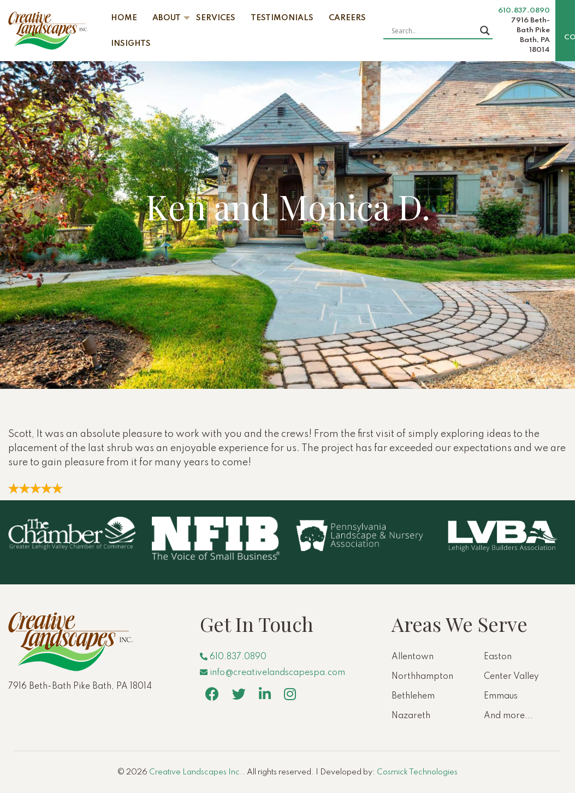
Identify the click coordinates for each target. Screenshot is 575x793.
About (166, 18)
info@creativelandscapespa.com (272, 672)
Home (124, 18)
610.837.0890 (524, 10)
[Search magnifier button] (485, 30)
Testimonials (282, 18)
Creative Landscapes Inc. (195, 772)
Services (215, 18)
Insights (131, 44)
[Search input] (433, 30)
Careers (347, 18)
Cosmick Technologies (417, 772)
